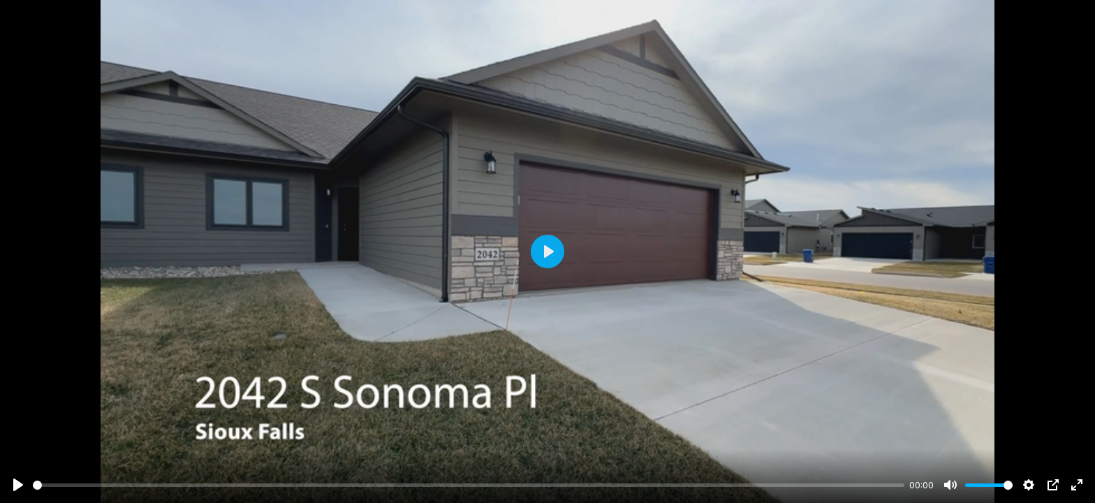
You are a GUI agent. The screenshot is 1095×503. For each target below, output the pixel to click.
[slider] (468, 485)
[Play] (18, 485)
